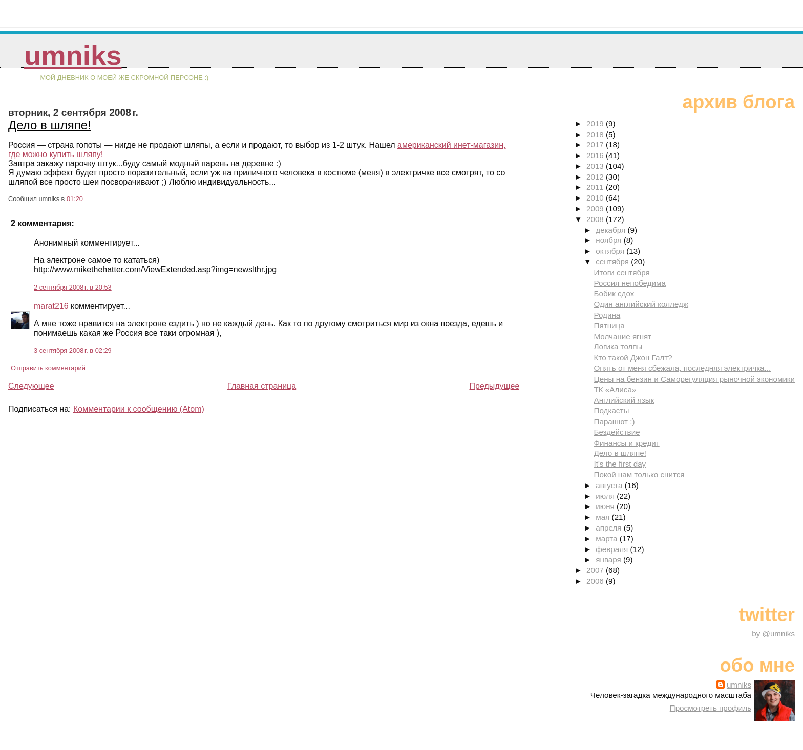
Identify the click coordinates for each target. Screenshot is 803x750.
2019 (596, 123)
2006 (596, 581)
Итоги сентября (622, 272)
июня (606, 506)
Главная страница (261, 386)
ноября (609, 240)
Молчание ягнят (623, 336)
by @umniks (773, 633)
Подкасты (611, 410)
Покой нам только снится (639, 474)
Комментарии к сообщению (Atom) (138, 409)
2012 (596, 176)
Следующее (31, 386)
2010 (596, 197)
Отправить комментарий (48, 368)
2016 (596, 155)
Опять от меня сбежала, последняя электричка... (682, 368)
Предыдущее (494, 386)
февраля (613, 549)
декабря (611, 230)
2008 (596, 219)
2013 (596, 166)
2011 (596, 187)
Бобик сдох (614, 293)
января (609, 559)
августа (610, 485)
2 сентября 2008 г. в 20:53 (73, 287)
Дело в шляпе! (49, 125)
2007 (596, 570)
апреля (609, 527)
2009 (596, 208)
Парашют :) (614, 421)
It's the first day (620, 463)
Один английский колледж (641, 304)
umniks (72, 55)
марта (607, 538)
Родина (607, 315)
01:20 (75, 199)
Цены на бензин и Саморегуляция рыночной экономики (694, 378)
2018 (596, 134)
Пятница (609, 325)
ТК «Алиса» (615, 389)
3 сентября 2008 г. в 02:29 (73, 351)
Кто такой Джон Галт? (633, 357)
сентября (613, 261)
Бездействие (617, 432)
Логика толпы (618, 346)
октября (611, 251)
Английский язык (624, 399)
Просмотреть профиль (710, 707)
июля (606, 496)
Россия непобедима (630, 283)
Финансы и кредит (627, 442)
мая (603, 517)
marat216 (51, 306)
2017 (596, 144)
